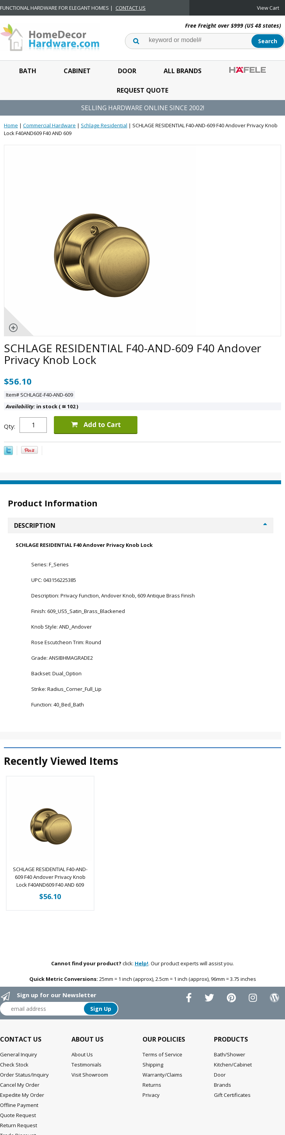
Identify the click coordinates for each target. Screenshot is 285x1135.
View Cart (268, 7)
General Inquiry (18, 1054)
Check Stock (14, 1064)
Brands (222, 1084)
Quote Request (18, 1115)
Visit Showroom (89, 1074)
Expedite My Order (22, 1094)
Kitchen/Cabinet (233, 1064)
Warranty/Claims (162, 1074)
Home (11, 125)
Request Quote (142, 90)
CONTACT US (131, 7)
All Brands (182, 71)
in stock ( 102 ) (42, 406)
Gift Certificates (232, 1094)
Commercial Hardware (49, 125)
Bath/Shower (229, 1054)
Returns (151, 1084)
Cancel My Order (19, 1084)
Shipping (152, 1064)
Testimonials (86, 1064)
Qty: (9, 426)
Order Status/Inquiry (24, 1074)
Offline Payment (19, 1105)
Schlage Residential (104, 125)
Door (127, 71)
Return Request (18, 1125)
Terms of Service (162, 1054)
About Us (82, 1054)
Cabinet (77, 71)
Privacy (151, 1094)
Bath (27, 71)
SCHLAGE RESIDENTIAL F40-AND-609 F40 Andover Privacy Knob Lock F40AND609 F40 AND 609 (50, 877)
